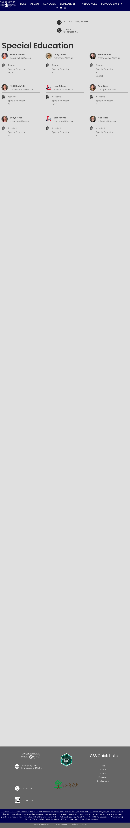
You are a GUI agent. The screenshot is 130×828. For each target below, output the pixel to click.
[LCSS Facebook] (57, 7)
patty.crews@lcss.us (63, 58)
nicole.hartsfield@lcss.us (21, 89)
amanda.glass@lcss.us (109, 58)
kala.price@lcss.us (107, 121)
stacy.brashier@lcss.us (20, 58)
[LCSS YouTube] (61, 7)
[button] (89, 4)
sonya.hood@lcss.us (19, 121)
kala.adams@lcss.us (63, 89)
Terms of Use (73, 824)
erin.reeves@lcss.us (63, 121)
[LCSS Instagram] (65, 7)
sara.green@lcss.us (107, 89)
